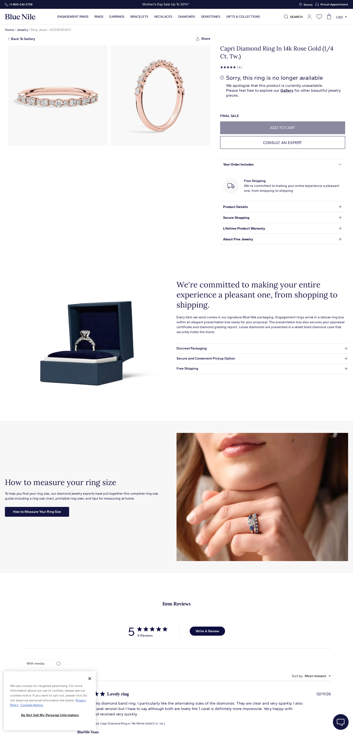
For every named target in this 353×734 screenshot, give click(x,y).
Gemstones (210, 16)
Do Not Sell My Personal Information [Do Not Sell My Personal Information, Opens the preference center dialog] (50, 715)
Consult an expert (282, 142)
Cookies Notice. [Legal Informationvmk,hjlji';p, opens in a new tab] (31, 705)
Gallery (286, 90)
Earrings (117, 16)
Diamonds (186, 16)
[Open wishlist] (319, 17)
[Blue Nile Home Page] (20, 17)
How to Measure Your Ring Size (37, 512)
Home (9, 30)
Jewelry (22, 30)
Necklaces (163, 16)
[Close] (89, 678)
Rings (98, 16)
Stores (308, 4)
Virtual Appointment (334, 4)
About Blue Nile (111, 725)
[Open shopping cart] (329, 17)
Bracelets (139, 16)
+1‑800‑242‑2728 (20, 4)
